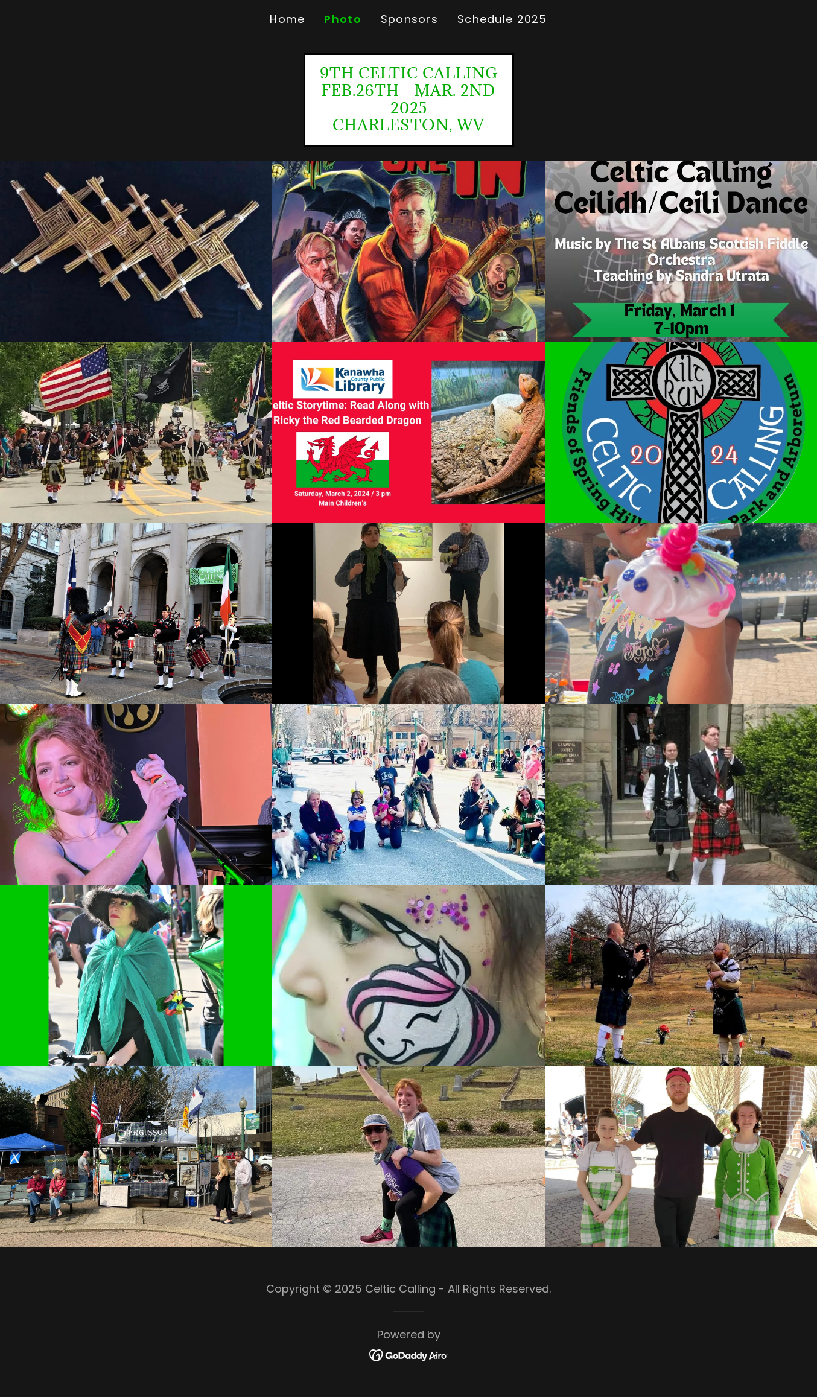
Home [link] (287, 19)
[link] (409, 126)
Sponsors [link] (409, 19)
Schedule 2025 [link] (502, 19)
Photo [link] (342, 19)
